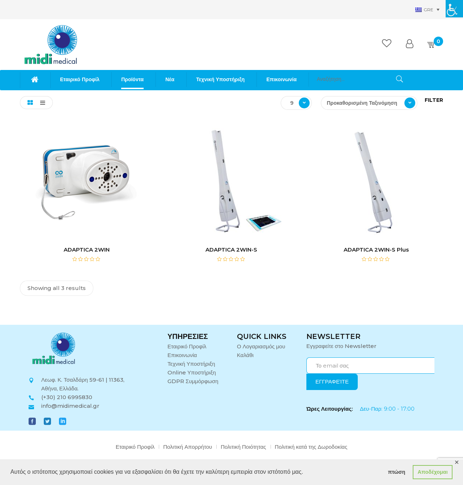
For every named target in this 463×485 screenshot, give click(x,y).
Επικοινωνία (182, 355)
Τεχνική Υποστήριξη (191, 363)
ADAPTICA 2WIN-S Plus (376, 249)
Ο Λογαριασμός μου (261, 346)
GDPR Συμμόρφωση (192, 381)
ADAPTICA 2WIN (87, 249)
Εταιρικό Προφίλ (187, 346)
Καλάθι (245, 355)
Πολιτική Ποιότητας (243, 446)
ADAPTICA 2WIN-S (231, 249)
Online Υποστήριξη (191, 372)
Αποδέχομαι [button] (432, 472)
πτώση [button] (396, 472)
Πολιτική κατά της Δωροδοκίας (311, 446)
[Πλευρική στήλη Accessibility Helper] (454, 8)
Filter (434, 100)
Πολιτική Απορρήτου (187, 446)
